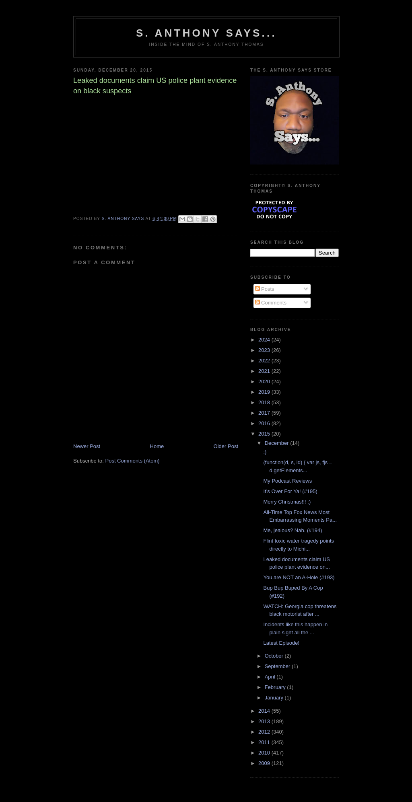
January (275, 698)
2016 (265, 423)
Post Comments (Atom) (132, 461)
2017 (265, 413)
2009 (265, 763)
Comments (270, 303)
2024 (265, 340)
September (278, 666)
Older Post (226, 446)
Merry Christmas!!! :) (287, 502)
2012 (265, 732)
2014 (265, 711)
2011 (265, 742)
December (277, 443)
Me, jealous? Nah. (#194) (292, 530)
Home (157, 446)
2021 (265, 371)
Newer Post (86, 446)
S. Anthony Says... (206, 33)
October (275, 656)
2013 (265, 721)
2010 (265, 753)
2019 (265, 392)
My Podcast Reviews (287, 481)
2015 (265, 434)
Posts (264, 289)
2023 (265, 350)
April (271, 677)
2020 (265, 381)
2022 (265, 361)
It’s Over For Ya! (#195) (290, 491)
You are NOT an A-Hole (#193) (298, 577)
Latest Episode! (281, 643)
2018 (265, 402)
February (276, 687)
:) (264, 452)
